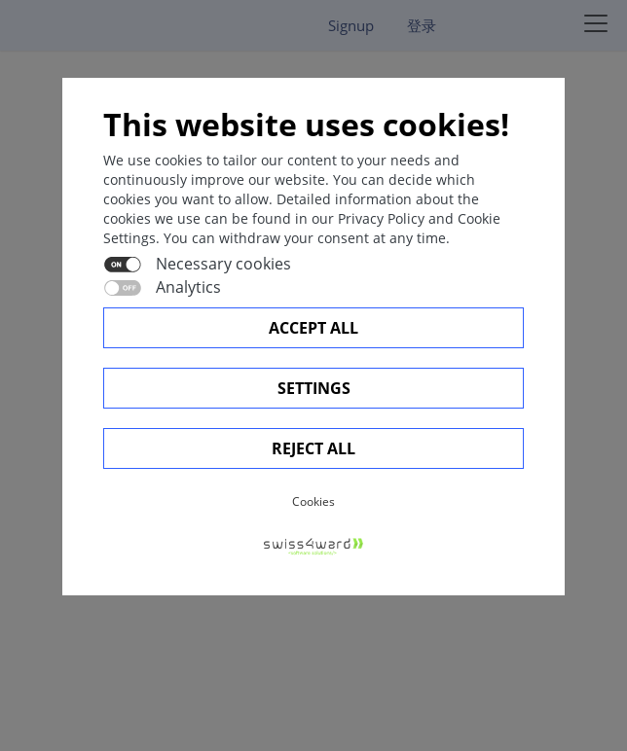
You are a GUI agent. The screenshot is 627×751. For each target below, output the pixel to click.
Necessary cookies (223, 263)
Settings (313, 388)
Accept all (313, 328)
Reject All (313, 448)
